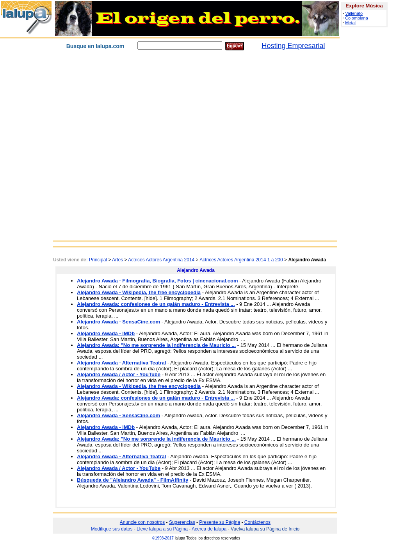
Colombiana (356, 18)
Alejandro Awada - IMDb (106, 333)
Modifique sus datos (112, 529)
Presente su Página (219, 522)
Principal (98, 260)
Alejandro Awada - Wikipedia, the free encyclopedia (139, 292)
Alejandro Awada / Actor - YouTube (118, 374)
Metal (350, 22)
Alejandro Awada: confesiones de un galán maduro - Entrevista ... (156, 304)
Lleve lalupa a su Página (162, 529)
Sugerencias (182, 522)
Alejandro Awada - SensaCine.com (118, 322)
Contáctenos (257, 522)
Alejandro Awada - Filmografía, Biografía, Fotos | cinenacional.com (157, 281)
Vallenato (354, 13)
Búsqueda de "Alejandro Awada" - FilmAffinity (132, 480)
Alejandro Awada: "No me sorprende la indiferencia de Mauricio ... (156, 345)
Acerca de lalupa (209, 529)
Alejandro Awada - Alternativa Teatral (121, 363)
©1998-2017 (163, 538)
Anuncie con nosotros (142, 522)
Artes (117, 260)
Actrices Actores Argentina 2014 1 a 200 (241, 260)
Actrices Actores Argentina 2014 (161, 260)
